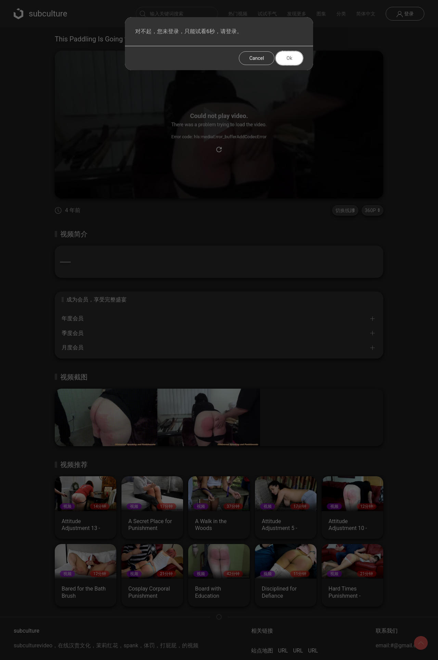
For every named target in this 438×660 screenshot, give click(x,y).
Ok (289, 58)
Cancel (256, 58)
